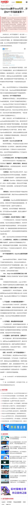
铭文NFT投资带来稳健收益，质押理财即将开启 (14, 413)
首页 (3, 5)
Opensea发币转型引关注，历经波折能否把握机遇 (14, 416)
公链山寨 (8, 5)
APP (13, 2)
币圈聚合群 (19, 2)
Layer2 (3, 502)
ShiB (24, 502)
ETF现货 (9, 502)
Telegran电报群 (17, 502)
